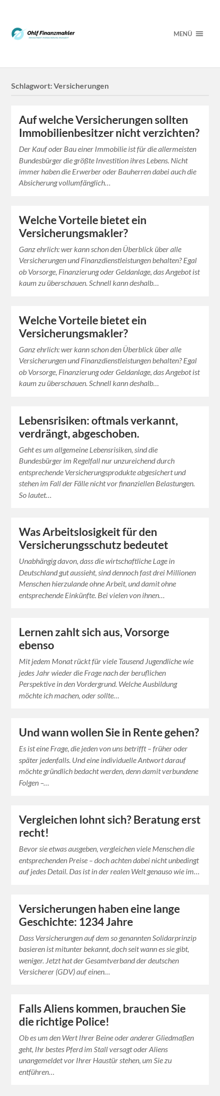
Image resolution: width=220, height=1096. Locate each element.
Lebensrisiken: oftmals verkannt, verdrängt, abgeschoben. (98, 427)
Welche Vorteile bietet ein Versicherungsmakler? (83, 227)
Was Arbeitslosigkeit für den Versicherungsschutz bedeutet (93, 538)
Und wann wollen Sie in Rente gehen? (109, 732)
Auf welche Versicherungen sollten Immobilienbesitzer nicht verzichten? (109, 126)
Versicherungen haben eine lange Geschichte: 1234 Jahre (99, 915)
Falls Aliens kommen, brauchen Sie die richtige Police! (102, 1015)
